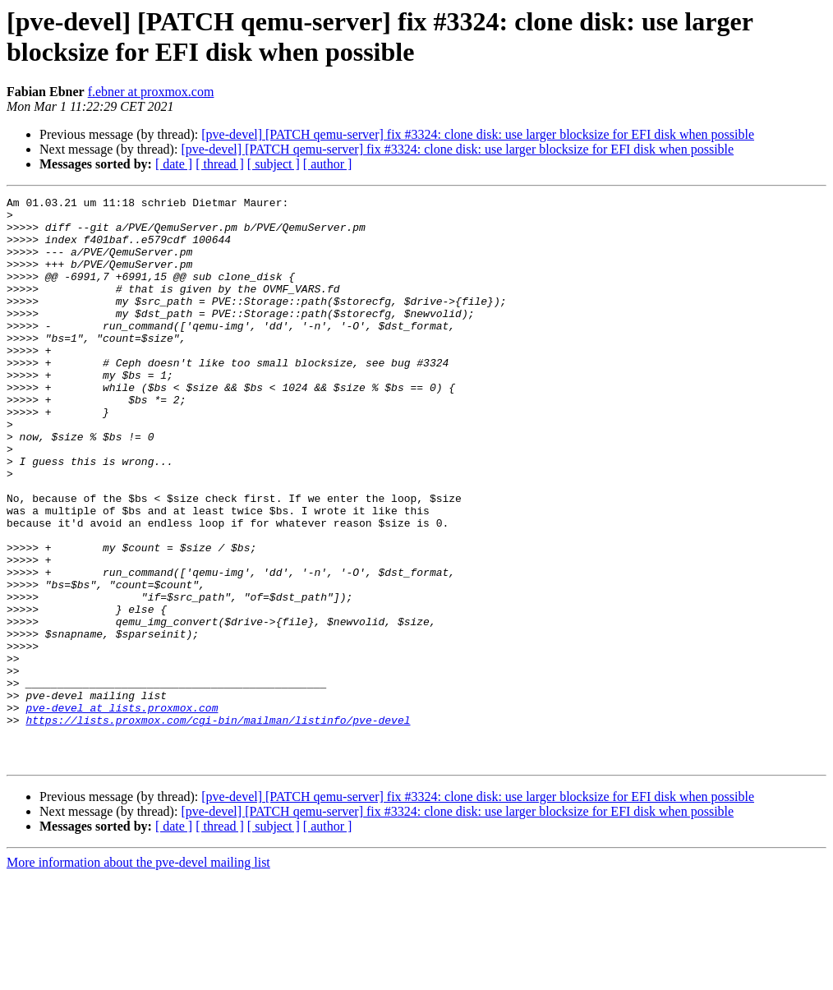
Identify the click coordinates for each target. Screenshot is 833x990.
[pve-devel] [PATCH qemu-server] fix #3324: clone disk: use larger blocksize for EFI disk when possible (477, 134)
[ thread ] (220, 164)
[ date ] (173, 164)
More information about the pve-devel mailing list (138, 976)
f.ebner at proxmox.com (151, 92)
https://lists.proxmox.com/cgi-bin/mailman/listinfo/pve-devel (217, 825)
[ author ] (327, 164)
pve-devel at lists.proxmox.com (121, 811)
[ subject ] (273, 164)
